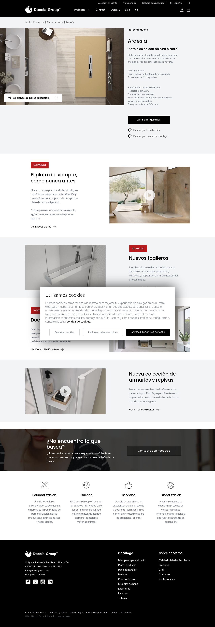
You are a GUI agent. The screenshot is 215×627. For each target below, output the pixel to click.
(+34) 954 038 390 (35, 574)
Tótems (122, 597)
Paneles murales (127, 569)
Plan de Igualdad (58, 612)
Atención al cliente (107, 3)
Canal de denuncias (35, 612)
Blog (127, 9)
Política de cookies (78, 321)
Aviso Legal (77, 612)
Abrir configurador (148, 119)
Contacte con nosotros (154, 451)
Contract (100, 9)
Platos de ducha (55, 22)
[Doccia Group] (43, 9)
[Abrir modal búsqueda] (136, 10)
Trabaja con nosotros (153, 3)
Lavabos (123, 593)
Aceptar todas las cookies (148, 332)
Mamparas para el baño (131, 560)
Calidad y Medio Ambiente (174, 560)
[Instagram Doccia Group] (35, 581)
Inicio (28, 22)
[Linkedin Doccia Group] (50, 581)
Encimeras (124, 588)
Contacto (164, 574)
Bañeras (122, 574)
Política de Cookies (121, 612)
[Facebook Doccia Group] (28, 581)
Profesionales (129, 3)
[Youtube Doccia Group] (43, 581)
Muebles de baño (128, 583)
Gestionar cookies (64, 332)
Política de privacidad (97, 612)
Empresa (115, 9)
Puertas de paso (127, 579)
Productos (38, 22)
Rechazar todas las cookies (103, 332)
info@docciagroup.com (37, 570)
